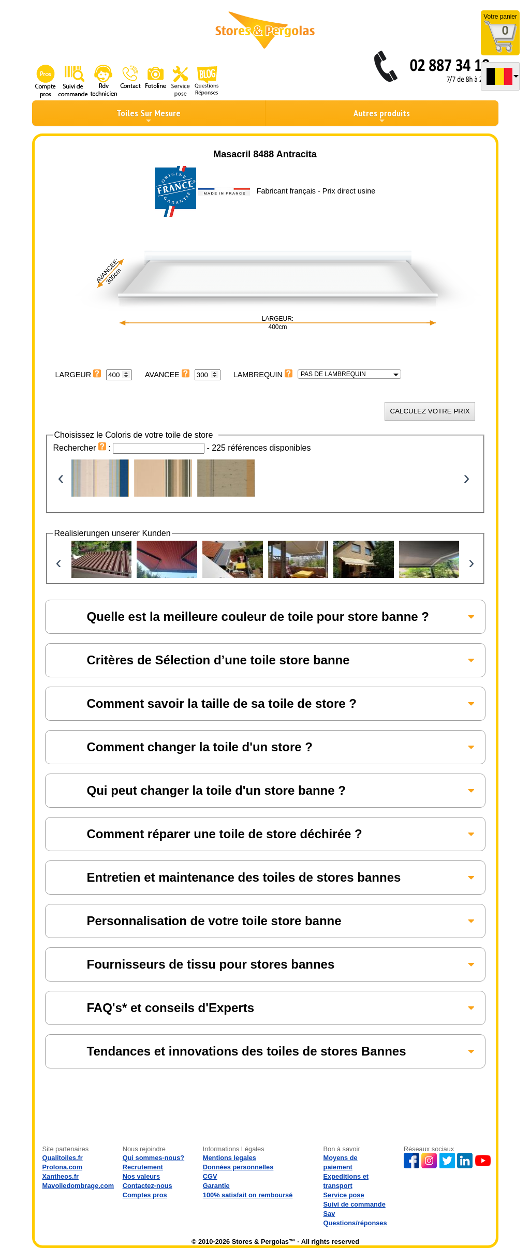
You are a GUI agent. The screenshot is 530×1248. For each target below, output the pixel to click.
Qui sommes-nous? (153, 1158)
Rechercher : (83, 447)
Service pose (343, 1195)
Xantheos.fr (60, 1176)
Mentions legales (229, 1158)
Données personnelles (238, 1167)
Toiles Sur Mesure (148, 116)
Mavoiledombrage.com (78, 1186)
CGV (210, 1176)
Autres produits (382, 116)
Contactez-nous (147, 1186)
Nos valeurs (141, 1176)
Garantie (216, 1186)
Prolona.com (62, 1167)
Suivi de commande (354, 1204)
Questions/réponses (355, 1223)
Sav (329, 1213)
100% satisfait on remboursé (248, 1195)
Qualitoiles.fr (62, 1158)
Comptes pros (145, 1195)
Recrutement (143, 1167)
